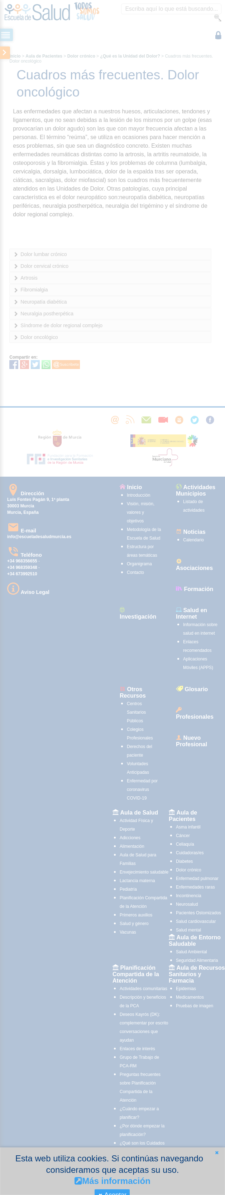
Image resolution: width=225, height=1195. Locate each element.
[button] (217, 1152)
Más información (112, 1181)
